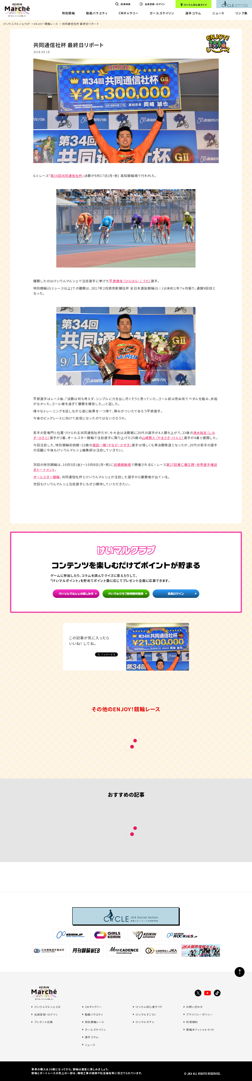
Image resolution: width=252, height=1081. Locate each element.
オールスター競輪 (46, 476)
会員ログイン (176, 594)
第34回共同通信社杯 (66, 175)
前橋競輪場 (122, 464)
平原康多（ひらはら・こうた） (130, 280)
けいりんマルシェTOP (16, 24)
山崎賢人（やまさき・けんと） (163, 437)
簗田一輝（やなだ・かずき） (112, 445)
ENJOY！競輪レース (46, 24)
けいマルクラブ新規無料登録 (125, 594)
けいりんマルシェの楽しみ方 (76, 594)
